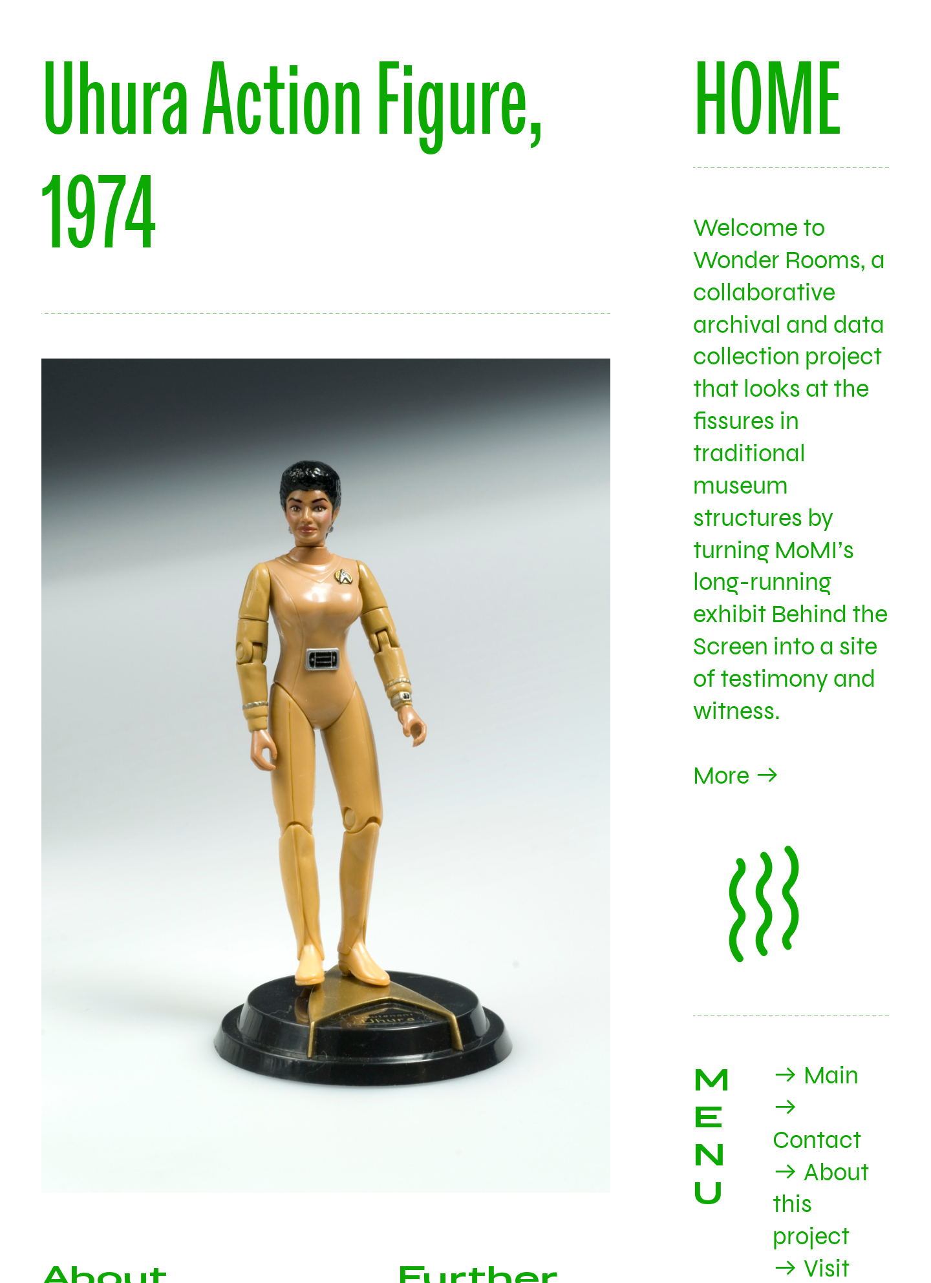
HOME (767, 98)
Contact (817, 1140)
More (721, 776)
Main (831, 1075)
